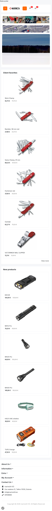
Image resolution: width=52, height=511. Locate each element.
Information (7, 469)
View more (45, 261)
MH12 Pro (8, 326)
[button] (5, 20)
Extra (4, 473)
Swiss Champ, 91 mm (12, 160)
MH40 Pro (8, 388)
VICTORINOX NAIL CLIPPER (15, 253)
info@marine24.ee (11, 492)
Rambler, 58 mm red (12, 129)
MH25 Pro (8, 357)
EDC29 (7, 295)
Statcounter (4, 1)
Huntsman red (10, 191)
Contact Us (6, 482)
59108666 (8, 495)
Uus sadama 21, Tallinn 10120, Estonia (18, 489)
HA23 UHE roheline (12, 419)
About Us (6, 464)
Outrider (8, 222)
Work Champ (9, 98)
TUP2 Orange (10, 450)
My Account (7, 478)
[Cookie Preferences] (3, 508)
